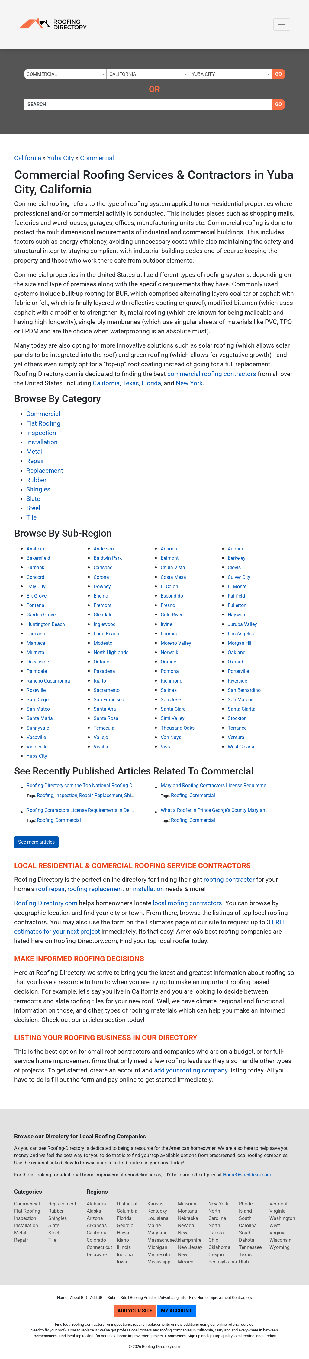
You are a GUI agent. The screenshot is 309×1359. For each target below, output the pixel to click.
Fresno (168, 605)
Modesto (103, 643)
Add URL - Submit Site (108, 1297)
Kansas (155, 1204)
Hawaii (124, 1233)
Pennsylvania (222, 1262)
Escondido (172, 596)
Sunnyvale (38, 728)
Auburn (235, 549)
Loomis (169, 634)
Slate (33, 498)
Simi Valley (173, 718)
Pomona (170, 671)
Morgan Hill (240, 643)
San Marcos (240, 699)
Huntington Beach (46, 624)
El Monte (237, 586)
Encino (101, 596)
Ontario (101, 662)
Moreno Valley (176, 643)
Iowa (122, 1262)
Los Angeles (241, 634)
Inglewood (105, 624)
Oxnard (235, 662)
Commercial (97, 158)
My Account (176, 1311)
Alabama (96, 1204)
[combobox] (65, 74)
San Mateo (38, 709)
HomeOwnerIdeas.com (247, 1175)
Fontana (35, 605)
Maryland (157, 1233)
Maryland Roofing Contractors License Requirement (215, 785)
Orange (168, 662)
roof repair (50, 889)
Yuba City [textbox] (203, 74)
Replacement (44, 470)
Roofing (45, 795)
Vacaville (36, 737)
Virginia (277, 1211)
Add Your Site (134, 1311)
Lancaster (37, 634)
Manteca (36, 643)
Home (62, 1297)
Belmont (170, 558)
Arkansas (97, 1225)
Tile (31, 517)
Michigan (157, 1247)
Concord (35, 577)
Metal (34, 451)
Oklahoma (219, 1247)
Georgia (125, 1225)
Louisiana (158, 1218)
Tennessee (250, 1247)
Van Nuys (171, 737)
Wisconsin (280, 1240)
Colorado (96, 1240)
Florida (151, 383)
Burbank (35, 567)
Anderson (104, 549)
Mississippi (159, 1262)
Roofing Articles (143, 1297)
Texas (130, 383)
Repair (35, 461)
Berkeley (237, 558)
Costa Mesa (173, 577)
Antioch (169, 549)
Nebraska (188, 1218)
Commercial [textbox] (42, 74)
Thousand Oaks (178, 728)
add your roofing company (191, 1070)
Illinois (124, 1247)
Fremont (102, 605)
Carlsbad (103, 567)
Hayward (237, 615)
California (27, 158)
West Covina (241, 747)
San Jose (171, 699)
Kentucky (157, 1211)
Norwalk (169, 652)
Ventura (236, 737)
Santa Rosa (106, 718)
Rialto (100, 681)
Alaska (94, 1211)
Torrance (237, 728)
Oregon (216, 1254)
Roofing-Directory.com (45, 903)
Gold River (171, 615)
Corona (101, 577)
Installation (42, 442)
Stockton (237, 718)
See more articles (36, 842)
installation (148, 889)
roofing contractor (229, 879)
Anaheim (36, 549)
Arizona (95, 1218)
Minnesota (158, 1254)
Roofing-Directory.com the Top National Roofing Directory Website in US (81, 785)
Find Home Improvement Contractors (220, 1297)
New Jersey (190, 1247)
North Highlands (111, 652)
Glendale (103, 615)
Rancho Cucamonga (48, 681)
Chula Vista (173, 567)
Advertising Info (172, 1297)
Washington (282, 1218)
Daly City (36, 586)
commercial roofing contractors (211, 374)
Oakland (237, 652)
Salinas (169, 690)
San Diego (38, 699)
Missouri (187, 1204)
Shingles (38, 489)
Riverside (237, 681)
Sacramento (107, 690)
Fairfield (236, 596)
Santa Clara (173, 709)
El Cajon (169, 586)
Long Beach (106, 634)
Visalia (101, 747)
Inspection (41, 432)
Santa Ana (105, 709)
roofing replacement (95, 889)
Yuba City (60, 158)
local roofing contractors (187, 903)
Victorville (37, 747)
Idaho (123, 1240)
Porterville (238, 671)
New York (189, 383)
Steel (33, 508)
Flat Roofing (43, 423)
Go (278, 74)
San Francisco (109, 699)
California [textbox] (122, 74)
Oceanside (38, 662)
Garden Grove (41, 615)
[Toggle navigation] (281, 24)
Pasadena (104, 671)
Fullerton (237, 605)
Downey (102, 586)
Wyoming (279, 1247)
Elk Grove (37, 596)
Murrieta (35, 652)
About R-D (78, 1297)
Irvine (166, 624)
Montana (187, 1211)
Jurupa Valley (242, 624)
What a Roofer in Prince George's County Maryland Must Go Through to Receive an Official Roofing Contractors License (215, 810)
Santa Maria (40, 718)
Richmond (171, 681)
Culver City (239, 577)
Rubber (36, 480)
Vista (166, 747)
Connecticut (99, 1247)
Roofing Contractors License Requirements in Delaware (81, 810)
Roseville (36, 690)
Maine (154, 1225)
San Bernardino (244, 690)
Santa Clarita (242, 709)
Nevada (186, 1225)
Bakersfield (38, 558)
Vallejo (101, 737)
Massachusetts (163, 1240)
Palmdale (37, 671)
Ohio (213, 1240)
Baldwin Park (108, 558)
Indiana (125, 1254)
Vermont (278, 1204)
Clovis (234, 567)
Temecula (104, 728)
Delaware (97, 1254)
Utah (244, 1262)
